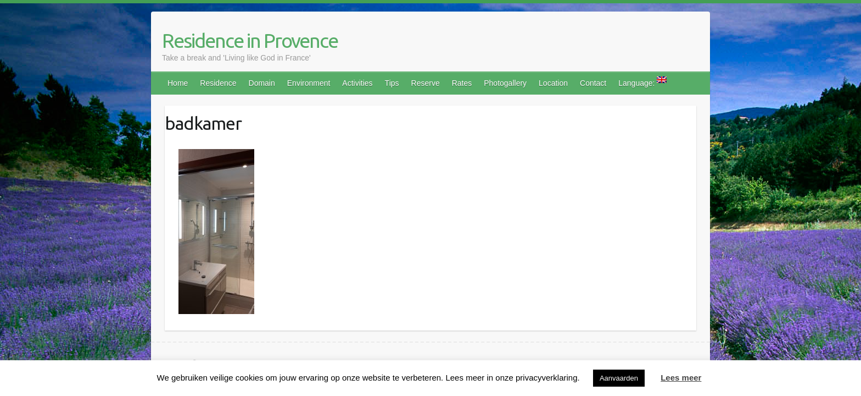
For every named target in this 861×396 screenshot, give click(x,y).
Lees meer (681, 377)
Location (553, 83)
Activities (357, 83)
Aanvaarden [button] (619, 378)
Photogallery (505, 83)
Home (177, 83)
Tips (392, 83)
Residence (218, 83)
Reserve (425, 83)
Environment (309, 83)
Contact (593, 83)
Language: (642, 81)
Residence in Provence (250, 40)
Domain (262, 83)
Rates (462, 83)
